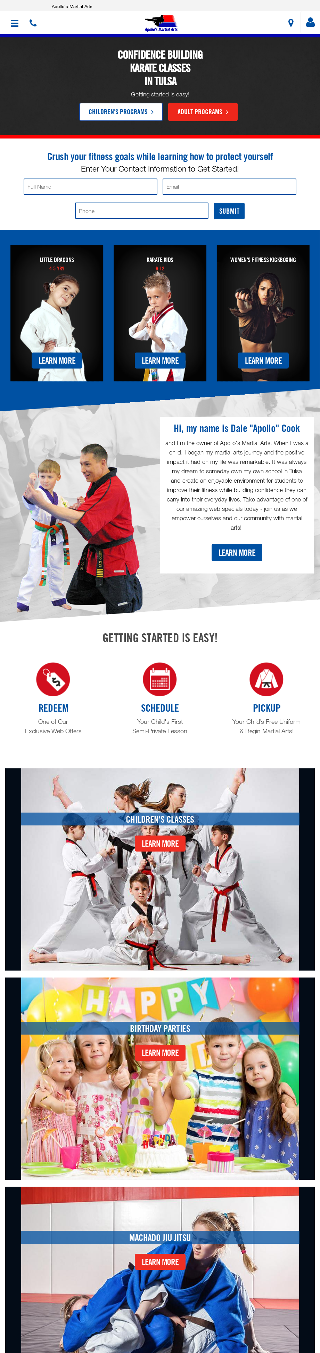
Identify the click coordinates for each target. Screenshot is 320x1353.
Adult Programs (203, 111)
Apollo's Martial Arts (72, 6)
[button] (161, 23)
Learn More (57, 360)
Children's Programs (121, 111)
